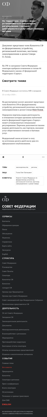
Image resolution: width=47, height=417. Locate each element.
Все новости (6, 16)
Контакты (6, 221)
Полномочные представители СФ (15, 304)
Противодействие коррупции (14, 342)
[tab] (23, 157)
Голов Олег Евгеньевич (24, 172)
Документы (7, 325)
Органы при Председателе (12, 292)
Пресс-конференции (10, 384)
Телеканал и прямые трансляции (15, 396)
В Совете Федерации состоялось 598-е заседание (21, 91)
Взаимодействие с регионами (14, 334)
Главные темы (8, 363)
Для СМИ (5, 400)
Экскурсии (6, 250)
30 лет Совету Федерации (12, 313)
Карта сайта (7, 246)
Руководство (7, 267)
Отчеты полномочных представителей (18, 350)
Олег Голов (38, 109)
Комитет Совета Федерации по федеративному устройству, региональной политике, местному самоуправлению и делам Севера (27, 181)
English (5, 254)
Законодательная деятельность (14, 321)
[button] (43, 4)
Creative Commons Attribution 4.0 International (17, 413)
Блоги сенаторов (9, 388)
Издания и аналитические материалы (17, 354)
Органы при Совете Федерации (14, 296)
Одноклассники (23, 157)
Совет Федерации (9, 263)
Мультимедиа (7, 392)
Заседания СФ (7, 317)
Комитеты (6, 375)
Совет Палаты (7, 271)
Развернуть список (43, 157)
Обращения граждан (10, 225)
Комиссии (6, 284)
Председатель (7, 371)
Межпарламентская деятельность (15, 329)
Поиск (4, 229)
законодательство (22, 167)
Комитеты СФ (7, 279)
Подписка (6, 238)
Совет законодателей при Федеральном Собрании (22, 300)
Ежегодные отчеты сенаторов (14, 346)
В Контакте (3, 157)
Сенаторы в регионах (10, 380)
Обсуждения (7, 233)
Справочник (7, 242)
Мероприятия (7, 338)
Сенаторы (6, 275)
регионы (34, 167)
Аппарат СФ (7, 288)
